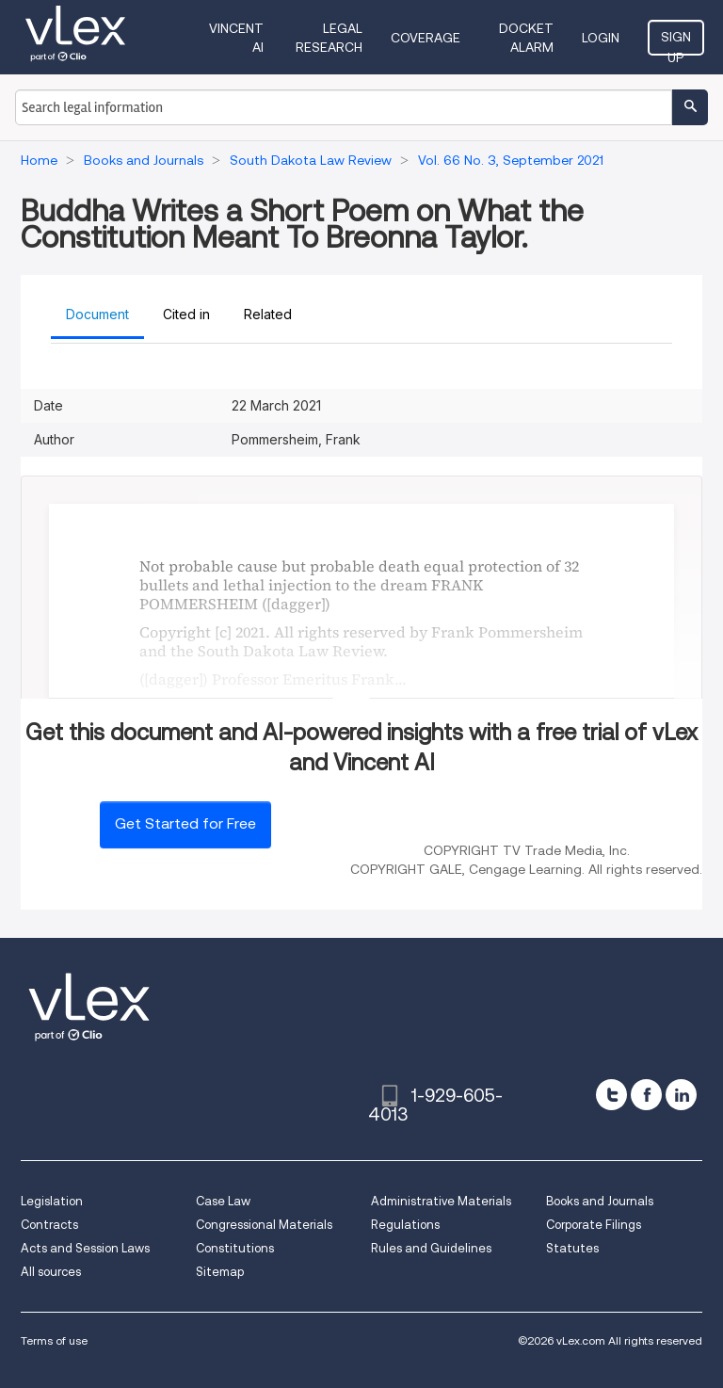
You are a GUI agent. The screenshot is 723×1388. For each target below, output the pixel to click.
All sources (51, 1272)
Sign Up (676, 42)
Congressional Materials (264, 1225)
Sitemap (220, 1272)
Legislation (52, 1201)
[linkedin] (681, 1094)
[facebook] (646, 1094)
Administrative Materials (441, 1201)
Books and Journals (599, 1201)
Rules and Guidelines (431, 1248)
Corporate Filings (593, 1225)
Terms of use (54, 1340)
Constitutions (235, 1248)
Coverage (425, 37)
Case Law (223, 1201)
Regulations (405, 1225)
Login (600, 37)
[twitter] (611, 1094)
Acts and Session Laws (85, 1248)
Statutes (572, 1248)
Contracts (49, 1225)
